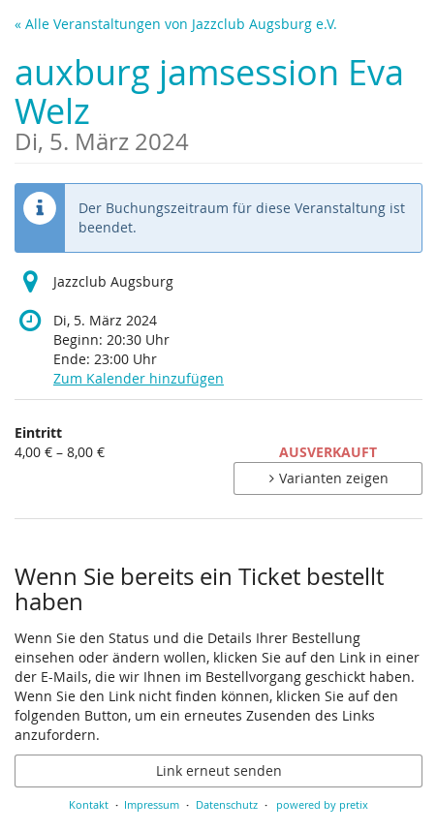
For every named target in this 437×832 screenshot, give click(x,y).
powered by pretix (322, 804)
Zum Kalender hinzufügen (138, 378)
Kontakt (89, 804)
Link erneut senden (219, 770)
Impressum (151, 804)
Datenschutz (227, 804)
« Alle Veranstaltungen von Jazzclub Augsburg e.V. (176, 24)
